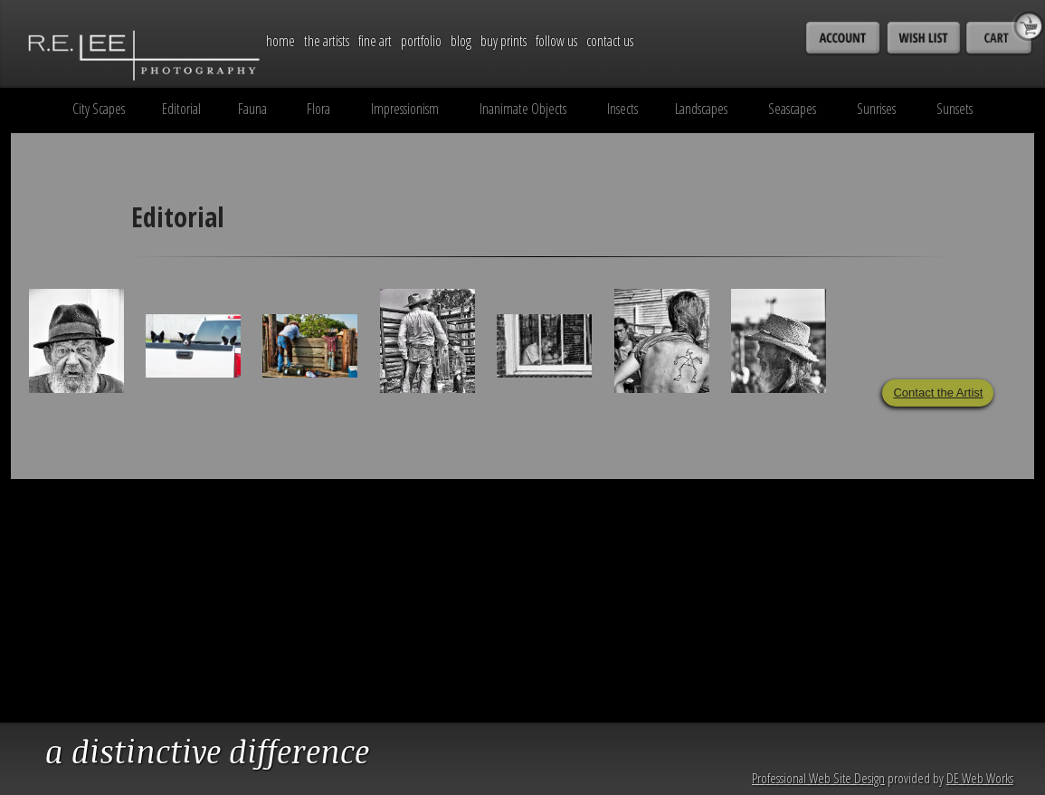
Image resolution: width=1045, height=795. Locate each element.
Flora (318, 109)
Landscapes (701, 109)
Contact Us (609, 41)
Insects (622, 109)
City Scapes (98, 109)
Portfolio (421, 41)
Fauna (252, 109)
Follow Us (556, 41)
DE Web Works (979, 778)
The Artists (326, 41)
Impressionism (405, 109)
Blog (461, 41)
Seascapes (792, 109)
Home (280, 41)
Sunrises (876, 109)
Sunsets (954, 109)
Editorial (181, 109)
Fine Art (375, 41)
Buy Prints (503, 41)
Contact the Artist (938, 392)
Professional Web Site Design (818, 778)
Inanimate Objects (523, 109)
